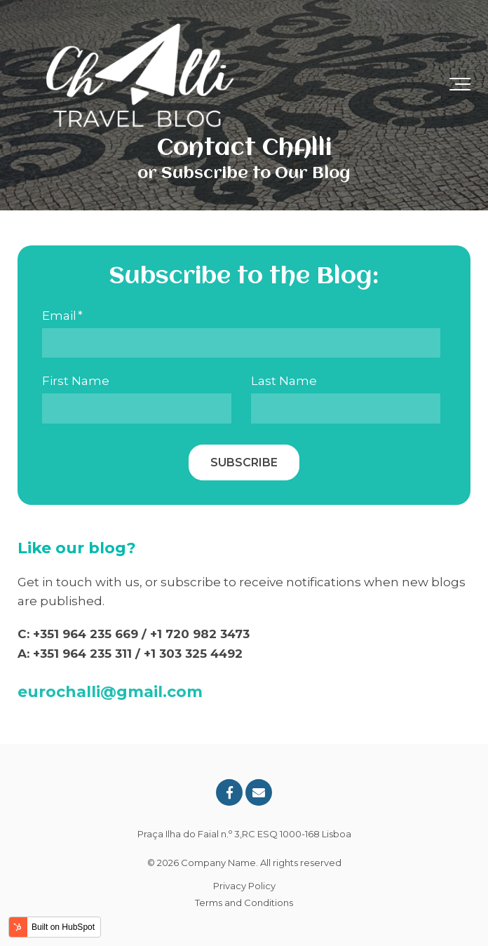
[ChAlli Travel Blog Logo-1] (140, 84)
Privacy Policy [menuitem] (244, 885)
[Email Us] (258, 792)
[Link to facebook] (229, 792)
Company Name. (219, 862)
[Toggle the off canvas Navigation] (459, 84)
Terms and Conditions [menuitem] (244, 902)
